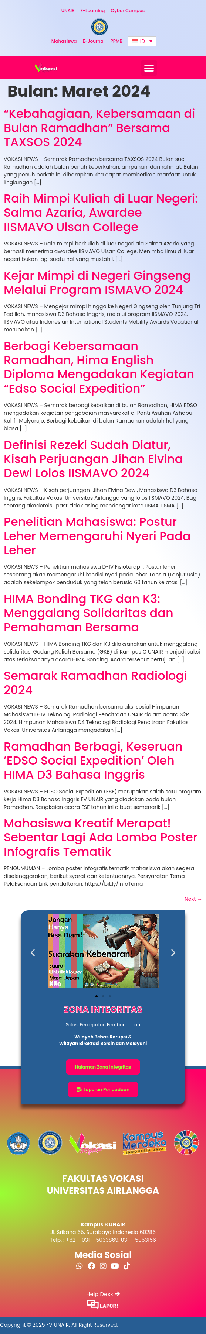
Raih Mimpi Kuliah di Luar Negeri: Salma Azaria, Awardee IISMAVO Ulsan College (101, 212)
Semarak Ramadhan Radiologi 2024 (95, 682)
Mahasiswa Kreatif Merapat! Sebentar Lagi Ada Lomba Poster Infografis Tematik (100, 837)
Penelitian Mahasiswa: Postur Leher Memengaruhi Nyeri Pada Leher (97, 535)
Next (193, 899)
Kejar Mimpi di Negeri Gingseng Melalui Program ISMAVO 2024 (97, 282)
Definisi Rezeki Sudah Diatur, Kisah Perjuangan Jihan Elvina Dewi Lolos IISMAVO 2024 (93, 459)
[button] (149, 68)
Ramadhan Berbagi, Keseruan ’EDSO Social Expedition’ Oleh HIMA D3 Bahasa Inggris (93, 760)
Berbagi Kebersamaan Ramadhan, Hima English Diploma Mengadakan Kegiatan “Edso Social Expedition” (99, 367)
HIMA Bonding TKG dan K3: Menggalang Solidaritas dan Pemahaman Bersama (88, 612)
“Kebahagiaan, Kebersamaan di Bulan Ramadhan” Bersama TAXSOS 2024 (99, 127)
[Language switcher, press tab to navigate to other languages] (142, 41)
